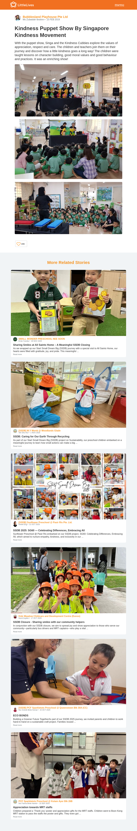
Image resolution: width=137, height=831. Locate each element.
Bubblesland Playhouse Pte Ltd (45, 17)
